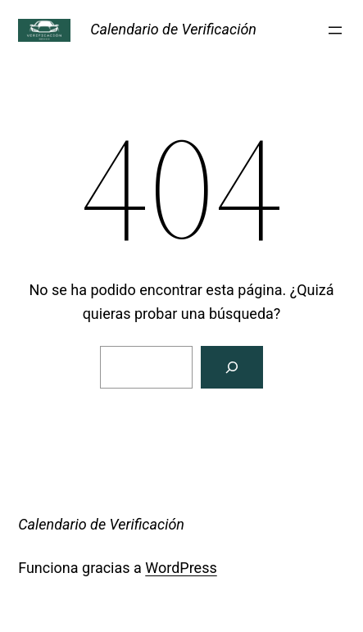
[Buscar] (232, 367)
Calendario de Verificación (173, 29)
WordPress (180, 567)
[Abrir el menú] (335, 30)
